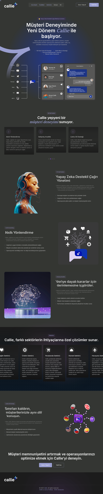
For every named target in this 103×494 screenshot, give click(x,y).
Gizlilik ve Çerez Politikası (46, 489)
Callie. (45, 488)
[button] (48, 158)
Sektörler (49, 5)
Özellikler (41, 5)
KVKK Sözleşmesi (59, 489)
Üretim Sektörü (31, 356)
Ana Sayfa (34, 5)
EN (60, 5)
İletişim (56, 5)
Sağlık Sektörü (7, 356)
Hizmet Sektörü (78, 356)
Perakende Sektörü (56, 356)
